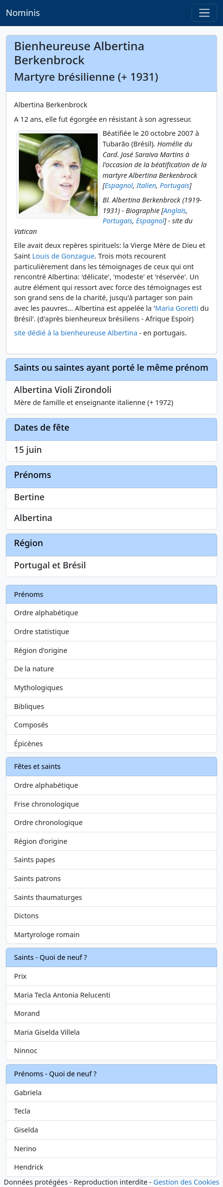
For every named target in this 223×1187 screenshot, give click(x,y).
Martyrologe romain (47, 934)
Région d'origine (40, 650)
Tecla (22, 1110)
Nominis (23, 12)
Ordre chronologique (48, 822)
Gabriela (28, 1092)
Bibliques (29, 706)
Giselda (26, 1129)
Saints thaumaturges (48, 897)
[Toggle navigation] (204, 13)
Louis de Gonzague (63, 256)
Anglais (175, 210)
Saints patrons (37, 878)
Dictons (26, 915)
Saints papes (34, 859)
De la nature (34, 668)
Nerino (25, 1148)
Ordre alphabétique (46, 612)
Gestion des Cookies (186, 1182)
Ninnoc (25, 1050)
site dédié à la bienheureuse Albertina (75, 332)
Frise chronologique (46, 804)
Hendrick (29, 1167)
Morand (27, 1013)
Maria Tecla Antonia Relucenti (62, 994)
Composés (31, 724)
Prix (20, 976)
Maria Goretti (176, 308)
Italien (146, 185)
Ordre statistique (41, 631)
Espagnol (118, 185)
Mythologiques (38, 687)
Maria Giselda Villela (47, 1032)
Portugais (175, 185)
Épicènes (28, 743)
